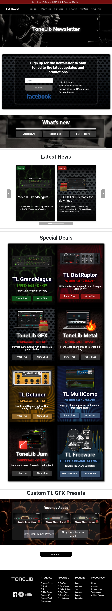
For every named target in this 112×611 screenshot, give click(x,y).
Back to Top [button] (56, 554)
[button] (9, 193)
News (93, 583)
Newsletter (96, 9)
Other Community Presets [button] (39, 534)
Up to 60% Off (52, 2)
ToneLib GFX (46, 595)
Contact (84, 9)
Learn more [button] (90, 473)
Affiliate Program (97, 595)
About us (94, 586)
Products (33, 9)
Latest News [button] (29, 134)
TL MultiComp (46, 592)
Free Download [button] (69, 473)
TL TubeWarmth (64, 595)
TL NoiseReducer (64, 589)
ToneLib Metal (46, 598)
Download (46, 9)
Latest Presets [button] (83, 134)
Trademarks (96, 592)
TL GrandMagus (47, 583)
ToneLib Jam (46, 601)
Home (76, 583)
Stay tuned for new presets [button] (73, 534)
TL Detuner (45, 589)
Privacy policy (96, 589)
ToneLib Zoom (63, 598)
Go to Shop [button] (42, 298)
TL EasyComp (63, 586)
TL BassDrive (63, 592)
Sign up (38, 87)
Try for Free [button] (21, 298)
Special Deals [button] (56, 134)
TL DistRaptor (46, 586)
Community (71, 9)
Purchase (58, 9)
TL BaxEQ (62, 583)
